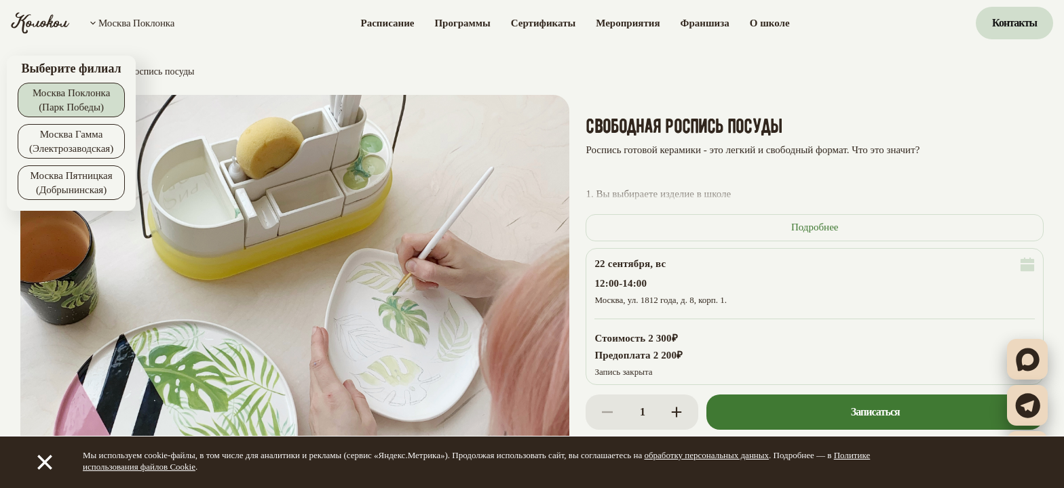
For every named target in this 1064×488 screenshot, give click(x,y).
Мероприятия (628, 23)
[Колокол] (40, 23)
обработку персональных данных (706, 455)
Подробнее (815, 227)
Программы (462, 23)
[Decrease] (607, 412)
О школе (770, 23)
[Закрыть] (45, 462)
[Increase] (676, 412)
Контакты (1014, 22)
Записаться (875, 412)
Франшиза (705, 23)
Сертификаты (543, 23)
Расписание (388, 23)
